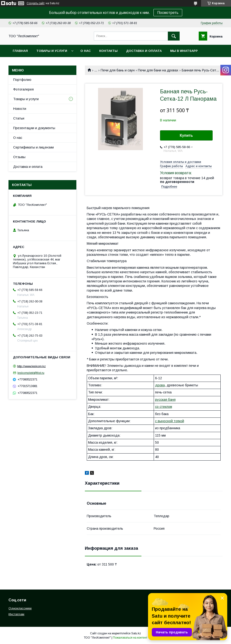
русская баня (165, 399)
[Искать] (174, 36)
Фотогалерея (23, 89)
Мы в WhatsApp (184, 51)
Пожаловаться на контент (130, 637)
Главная (20, 51)
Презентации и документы (34, 128)
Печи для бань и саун (118, 70)
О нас (85, 51)
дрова (160, 385)
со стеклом (163, 407)
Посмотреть (167, 13)
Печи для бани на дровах (158, 70)
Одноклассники (20, 608)
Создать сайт (36, 3)
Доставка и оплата (144, 51)
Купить (186, 135)
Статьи (18, 118)
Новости (19, 109)
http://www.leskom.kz (31, 366)
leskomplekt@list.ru (30, 373)
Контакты (108, 51)
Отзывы (19, 157)
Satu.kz (136, 633)
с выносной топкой (169, 421)
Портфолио (22, 80)
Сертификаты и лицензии (33, 147)
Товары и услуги (51, 51)
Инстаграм (16, 614)
